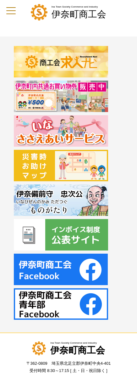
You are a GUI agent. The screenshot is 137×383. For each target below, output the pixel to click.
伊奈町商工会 (79, 14)
